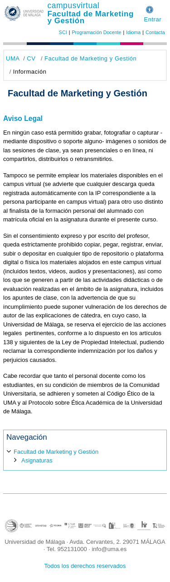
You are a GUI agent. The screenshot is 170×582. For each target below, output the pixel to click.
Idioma (133, 32)
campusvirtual (73, 5)
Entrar (152, 19)
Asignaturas (37, 460)
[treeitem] (85, 455)
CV (31, 58)
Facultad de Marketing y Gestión (90, 17)
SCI (63, 32)
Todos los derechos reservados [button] (85, 565)
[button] (149, 8)
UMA (12, 58)
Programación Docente (96, 32)
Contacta (155, 32)
